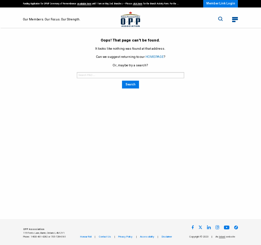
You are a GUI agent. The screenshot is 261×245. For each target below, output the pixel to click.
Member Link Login (220, 3)
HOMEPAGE (154, 56)
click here (137, 3)
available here (84, 3)
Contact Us (105, 237)
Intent (222, 237)
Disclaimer (167, 237)
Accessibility (147, 237)
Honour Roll (85, 237)
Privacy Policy (125, 237)
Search (130, 84)
